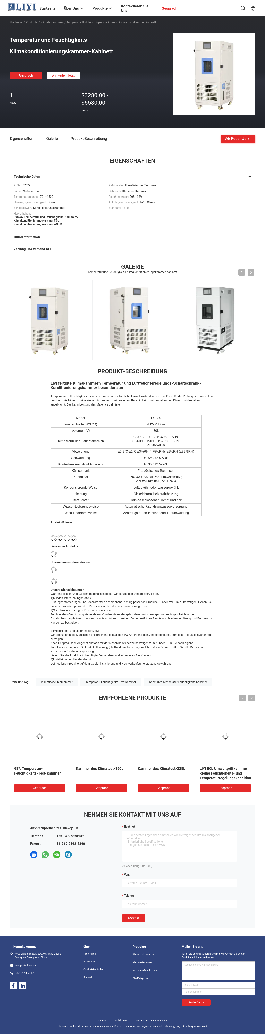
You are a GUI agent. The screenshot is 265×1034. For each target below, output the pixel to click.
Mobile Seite (121, 1020)
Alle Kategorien (140, 978)
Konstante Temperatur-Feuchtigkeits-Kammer (178, 682)
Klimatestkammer (52, 22)
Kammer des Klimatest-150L (99, 768)
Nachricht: (130, 826)
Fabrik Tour (89, 961)
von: (127, 874)
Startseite (16, 22)
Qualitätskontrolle (93, 969)
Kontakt (133, 918)
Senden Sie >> (196, 1002)
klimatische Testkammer (57, 682)
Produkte (31, 22)
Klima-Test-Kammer (143, 954)
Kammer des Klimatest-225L (161, 768)
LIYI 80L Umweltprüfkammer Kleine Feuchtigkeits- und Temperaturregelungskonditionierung (231, 773)
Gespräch (26, 75)
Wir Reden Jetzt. (63, 75)
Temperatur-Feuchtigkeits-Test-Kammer (111, 682)
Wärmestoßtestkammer (145, 970)
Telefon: (129, 895)
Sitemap (102, 1020)
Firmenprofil (89, 953)
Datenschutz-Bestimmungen (151, 1020)
